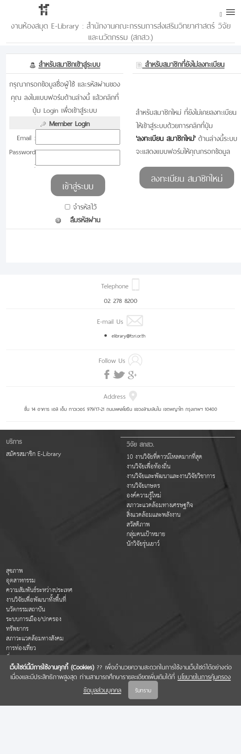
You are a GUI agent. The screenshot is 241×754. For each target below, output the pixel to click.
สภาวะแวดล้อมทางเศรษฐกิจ (160, 505)
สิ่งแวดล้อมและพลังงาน (154, 515)
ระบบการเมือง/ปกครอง (33, 619)
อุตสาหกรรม (20, 580)
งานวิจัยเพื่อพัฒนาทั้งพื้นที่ (36, 600)
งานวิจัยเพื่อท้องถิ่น (148, 466)
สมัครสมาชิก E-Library (33, 454)
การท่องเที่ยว (21, 648)
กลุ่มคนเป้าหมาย (146, 534)
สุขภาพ (14, 571)
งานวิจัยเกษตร (143, 486)
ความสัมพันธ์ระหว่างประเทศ (39, 590)
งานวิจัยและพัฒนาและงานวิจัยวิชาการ (171, 476)
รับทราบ (143, 690)
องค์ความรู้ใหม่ (144, 495)
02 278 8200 (120, 299)
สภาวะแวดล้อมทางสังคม (35, 638)
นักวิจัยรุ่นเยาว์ (143, 544)
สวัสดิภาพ (138, 524)
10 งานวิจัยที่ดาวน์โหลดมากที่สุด (164, 457)
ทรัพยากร (17, 629)
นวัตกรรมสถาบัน (25, 609)
